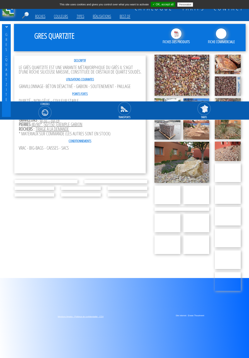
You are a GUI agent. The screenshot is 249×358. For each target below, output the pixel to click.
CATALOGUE (154, 8)
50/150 (49, 124)
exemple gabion (69, 124)
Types (80, 16)
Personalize (185, 4)
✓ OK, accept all (163, 4)
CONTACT (229, 8)
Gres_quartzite (6, 67)
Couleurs (61, 16)
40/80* (37, 124)
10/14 (54, 120)
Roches (40, 16)
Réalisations (102, 16)
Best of (125, 16)
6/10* (44, 120)
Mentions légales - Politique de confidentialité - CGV (81, 317)
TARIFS (193, 8)
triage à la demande (52, 129)
